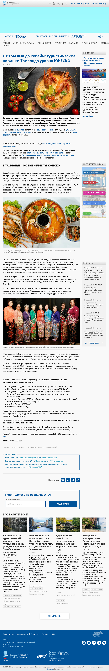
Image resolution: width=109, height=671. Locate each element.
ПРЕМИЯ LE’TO (44, 43)
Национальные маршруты (94, 203)
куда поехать (94, 592)
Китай (59, 592)
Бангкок (21, 447)
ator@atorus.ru (21, 657)
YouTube (54, 3)
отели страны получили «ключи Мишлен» (46, 153)
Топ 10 (87, 213)
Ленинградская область (12, 601)
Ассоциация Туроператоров (13, 3)
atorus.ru (49, 669)
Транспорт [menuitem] (41, 36)
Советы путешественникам (94, 193)
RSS (53, 634)
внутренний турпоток (37, 586)
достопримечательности (35, 447)
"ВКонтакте (40, 461)
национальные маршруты (12, 596)
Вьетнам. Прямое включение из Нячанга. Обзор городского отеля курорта (93, 291)
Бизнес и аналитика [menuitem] (20, 36)
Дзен (50, 4)
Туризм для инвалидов (66, 43)
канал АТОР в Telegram (27, 457)
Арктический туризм (23, 43)
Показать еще (55, 616)
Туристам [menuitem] (64, 36)
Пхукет (14, 447)
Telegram (66, 4)
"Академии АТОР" (35, 467)
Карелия (6, 604)
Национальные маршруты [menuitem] (79, 36)
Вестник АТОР (89, 183)
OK (62, 4)
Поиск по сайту (99, 3)
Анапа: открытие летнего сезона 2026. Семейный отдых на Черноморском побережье (94, 334)
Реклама (45, 634)
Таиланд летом (97, 589)
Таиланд (6, 447)
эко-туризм (60, 600)
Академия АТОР (89, 43)
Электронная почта (12, 499)
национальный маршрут (12, 598)
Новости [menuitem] (8, 36)
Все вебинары (92, 343)
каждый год (18, 130)
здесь (5, 436)
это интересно (51, 447)
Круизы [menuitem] (53, 36)
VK (58, 4)
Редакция (34, 634)
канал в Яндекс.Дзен (49, 457)
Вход (73, 3)
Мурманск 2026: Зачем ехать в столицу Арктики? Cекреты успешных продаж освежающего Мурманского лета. (94, 275)
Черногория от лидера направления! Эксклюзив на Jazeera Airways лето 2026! (94, 319)
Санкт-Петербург (36, 588)
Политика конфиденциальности (15, 634)
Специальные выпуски (94, 172)
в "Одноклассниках (55, 461)
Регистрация (83, 3)
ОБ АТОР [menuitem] (100, 36)
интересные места (63, 603)
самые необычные (63, 598)
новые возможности (45, 130)
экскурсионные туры (37, 594)
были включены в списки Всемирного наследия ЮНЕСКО (48, 155)
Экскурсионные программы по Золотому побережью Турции (93, 305)
